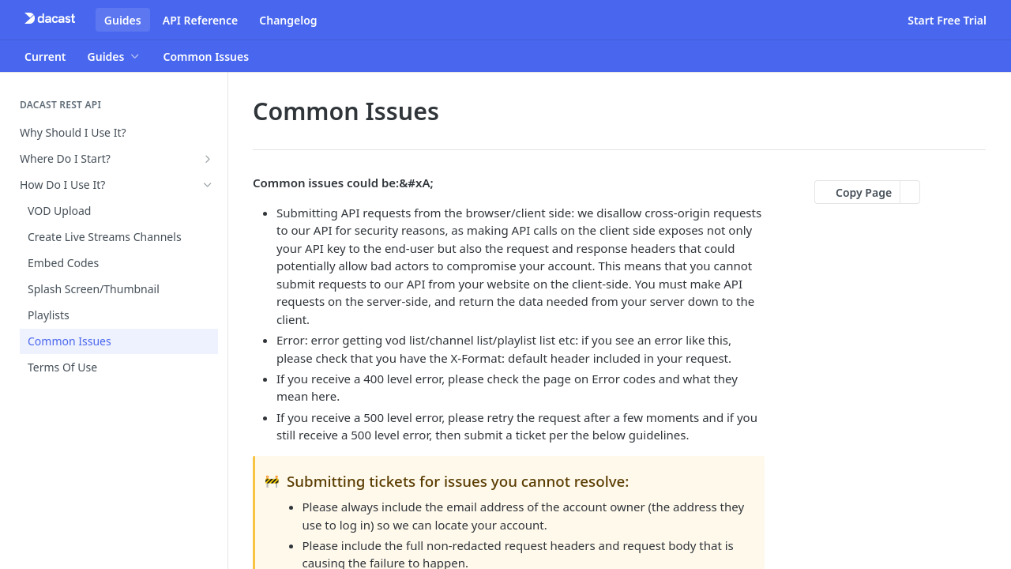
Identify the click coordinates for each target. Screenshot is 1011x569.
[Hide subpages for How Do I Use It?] (207, 185)
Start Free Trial (947, 20)
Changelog (288, 20)
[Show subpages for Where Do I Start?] (207, 159)
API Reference (201, 20)
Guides (122, 20)
